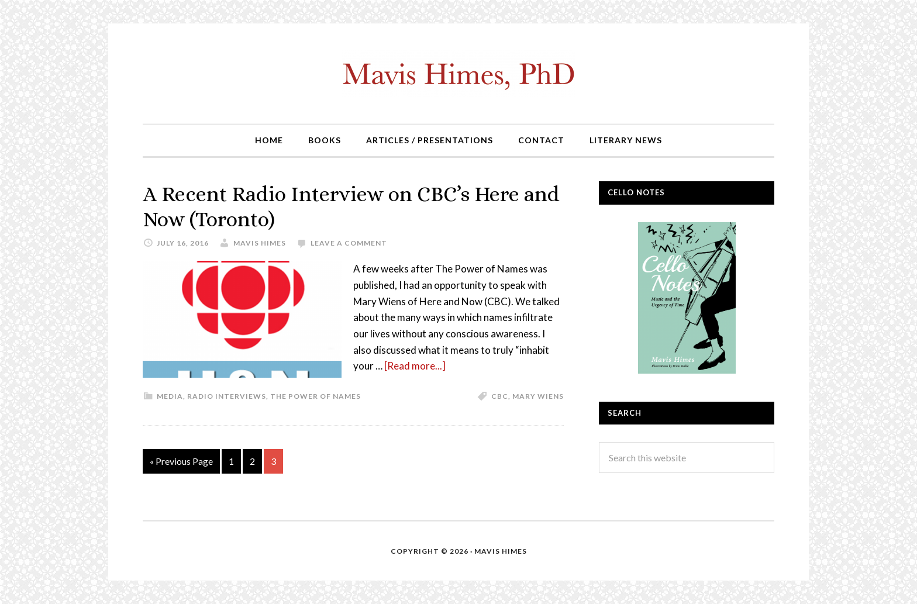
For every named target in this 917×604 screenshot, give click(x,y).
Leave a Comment (349, 243)
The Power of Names (315, 396)
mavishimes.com (458, 73)
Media (170, 396)
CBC (499, 396)
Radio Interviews (226, 396)
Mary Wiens (538, 396)
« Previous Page (181, 461)
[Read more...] (415, 366)
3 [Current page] (273, 461)
